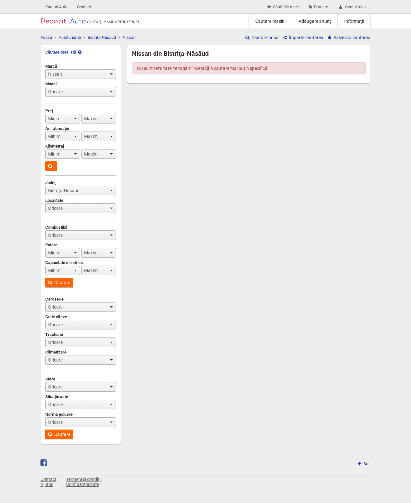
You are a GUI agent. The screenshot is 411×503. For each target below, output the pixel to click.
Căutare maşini (270, 21)
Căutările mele (283, 6)
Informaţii (354, 21)
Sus (364, 463)
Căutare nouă (262, 37)
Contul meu (352, 6)
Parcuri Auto (56, 6)
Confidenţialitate (82, 484)
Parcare (318, 6)
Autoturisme (70, 37)
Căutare (59, 282)
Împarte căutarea (303, 37)
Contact (84, 6)
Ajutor (46, 484)
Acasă (46, 37)
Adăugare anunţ (315, 21)
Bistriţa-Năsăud (102, 37)
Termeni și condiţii (83, 479)
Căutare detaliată (63, 52)
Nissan (129, 37)
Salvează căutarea (349, 37)
